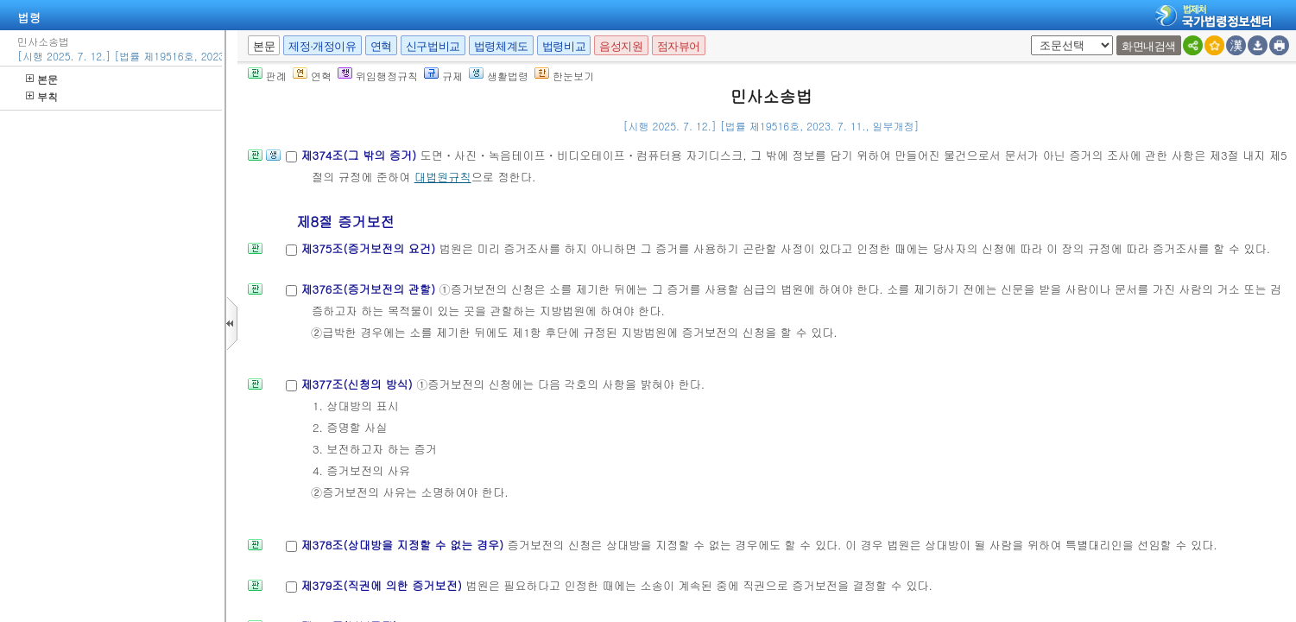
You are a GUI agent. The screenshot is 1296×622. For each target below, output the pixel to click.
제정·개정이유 (322, 46)
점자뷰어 (678, 46)
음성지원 (620, 46)
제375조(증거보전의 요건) (369, 248)
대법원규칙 (442, 176)
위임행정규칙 (378, 75)
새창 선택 (1028, 35)
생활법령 (498, 75)
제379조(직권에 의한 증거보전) (382, 585)
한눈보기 (564, 75)
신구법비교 (433, 46)
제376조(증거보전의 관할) (369, 289)
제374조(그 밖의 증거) (360, 155)
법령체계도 (501, 46)
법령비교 (563, 46)
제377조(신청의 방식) (358, 384)
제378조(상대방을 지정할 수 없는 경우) (403, 544)
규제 (443, 75)
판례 (267, 75)
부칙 (42, 96)
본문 (42, 79)
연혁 (381, 46)
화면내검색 (1149, 46)
